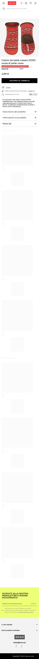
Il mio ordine (7, 624)
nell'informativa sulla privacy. (26, 612)
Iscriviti (33, 603)
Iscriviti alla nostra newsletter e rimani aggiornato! (15, 596)
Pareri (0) (5, 69)
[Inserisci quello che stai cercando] (19, 8)
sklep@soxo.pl (19, 642)
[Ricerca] (4, 8)
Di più (8, 87)
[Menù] (4, 3)
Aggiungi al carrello (19, 81)
